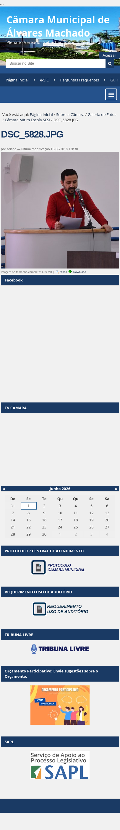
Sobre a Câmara (70, 114)
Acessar (109, 55)
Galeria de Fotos (102, 114)
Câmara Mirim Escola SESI (27, 119)
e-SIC (44, 80)
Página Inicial (17, 80)
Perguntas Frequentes (79, 80)
